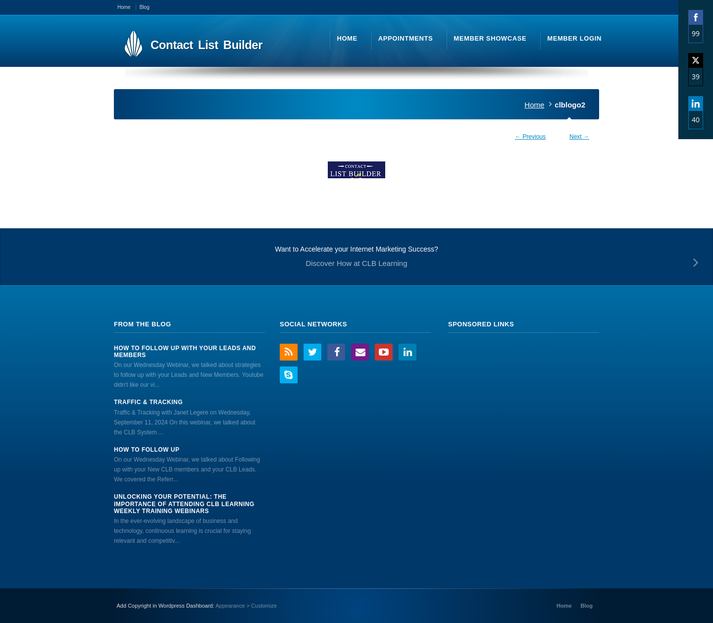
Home (534, 105)
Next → (579, 136)
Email (360, 352)
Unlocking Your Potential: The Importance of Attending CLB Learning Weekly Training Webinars (184, 504)
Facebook (336, 352)
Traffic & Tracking (148, 402)
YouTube (384, 352)
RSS (289, 352)
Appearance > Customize (246, 606)
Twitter (312, 352)
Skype (289, 374)
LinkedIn (407, 352)
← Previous (530, 136)
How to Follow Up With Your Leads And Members (185, 352)
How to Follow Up (146, 449)
